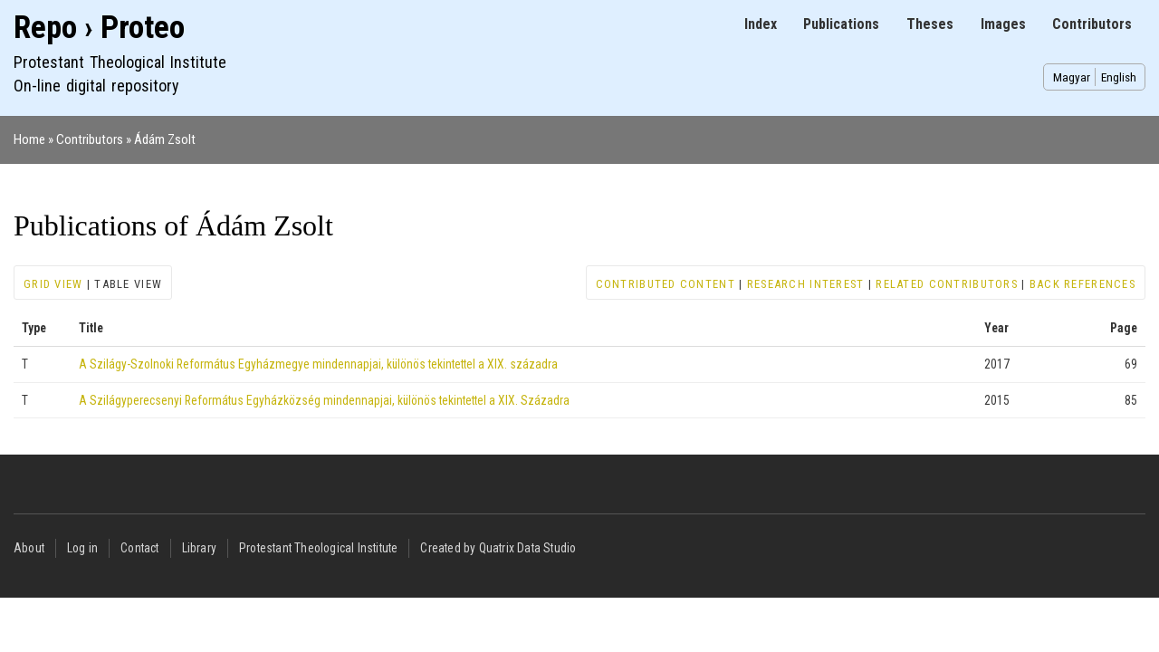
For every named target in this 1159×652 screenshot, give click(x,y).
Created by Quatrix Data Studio (498, 548)
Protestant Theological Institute (318, 548)
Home (29, 139)
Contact (139, 548)
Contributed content (665, 284)
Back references (1082, 284)
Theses (929, 24)
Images (1003, 24)
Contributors (1092, 24)
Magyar (1071, 77)
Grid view (53, 284)
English (1118, 77)
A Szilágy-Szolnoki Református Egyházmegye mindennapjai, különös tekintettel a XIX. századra (318, 364)
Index (760, 24)
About (29, 548)
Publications (841, 24)
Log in (82, 548)
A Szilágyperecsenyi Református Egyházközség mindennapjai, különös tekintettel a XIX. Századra (324, 400)
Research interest (806, 284)
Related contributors (947, 284)
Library (199, 548)
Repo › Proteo (99, 27)
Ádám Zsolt (165, 139)
